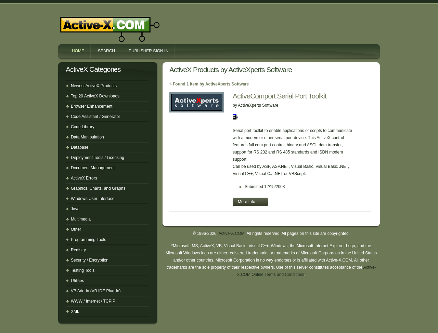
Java (75, 209)
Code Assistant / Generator (95, 116)
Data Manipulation (87, 137)
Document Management (93, 167)
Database (79, 147)
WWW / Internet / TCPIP (93, 301)
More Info (246, 201)
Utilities (77, 280)
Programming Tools (88, 239)
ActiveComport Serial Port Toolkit (279, 96)
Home (78, 51)
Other (76, 229)
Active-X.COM (95, 23)
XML (75, 311)
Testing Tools (82, 270)
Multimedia (81, 219)
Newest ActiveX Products (94, 85)
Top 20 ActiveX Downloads (95, 96)
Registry (78, 250)
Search (106, 51)
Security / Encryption (89, 260)
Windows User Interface (92, 198)
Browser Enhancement (91, 106)
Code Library (82, 126)
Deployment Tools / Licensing (97, 157)
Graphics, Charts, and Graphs (98, 188)
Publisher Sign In (148, 51)
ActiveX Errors (84, 178)
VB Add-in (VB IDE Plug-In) (95, 291)
